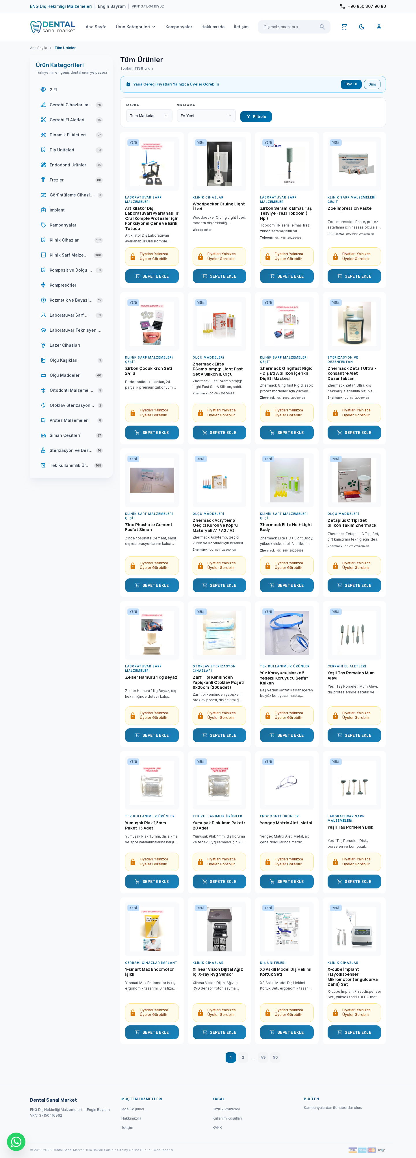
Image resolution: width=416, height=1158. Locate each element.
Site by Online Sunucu (135, 1150)
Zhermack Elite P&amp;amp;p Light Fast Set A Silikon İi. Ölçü (218, 369)
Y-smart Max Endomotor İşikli (149, 972)
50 (275, 1057)
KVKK (217, 1127)
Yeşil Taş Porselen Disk (350, 827)
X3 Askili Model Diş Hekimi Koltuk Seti (285, 972)
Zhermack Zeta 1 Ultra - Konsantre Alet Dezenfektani (352, 373)
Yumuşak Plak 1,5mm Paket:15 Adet (145, 825)
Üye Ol (351, 84)
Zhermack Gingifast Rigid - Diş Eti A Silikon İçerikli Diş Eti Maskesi (286, 373)
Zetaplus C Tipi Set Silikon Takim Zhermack (352, 523)
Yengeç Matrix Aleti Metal (286, 822)
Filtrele (256, 116)
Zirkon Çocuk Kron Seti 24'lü (148, 371)
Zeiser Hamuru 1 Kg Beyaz (151, 677)
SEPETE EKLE (152, 276)
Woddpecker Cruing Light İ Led (219, 206)
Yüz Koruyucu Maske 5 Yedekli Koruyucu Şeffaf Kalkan (284, 678)
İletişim (241, 26)
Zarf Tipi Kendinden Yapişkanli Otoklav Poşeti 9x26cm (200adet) (218, 682)
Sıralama (186, 105)
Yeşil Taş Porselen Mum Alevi (351, 675)
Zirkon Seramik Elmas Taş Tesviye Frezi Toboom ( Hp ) (286, 213)
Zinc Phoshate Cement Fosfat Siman (148, 527)
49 (263, 1057)
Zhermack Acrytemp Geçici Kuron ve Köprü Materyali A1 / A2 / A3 (215, 525)
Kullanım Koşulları (227, 1118)
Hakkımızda (213, 26)
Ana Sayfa (96, 26)
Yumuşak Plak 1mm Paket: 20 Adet (219, 825)
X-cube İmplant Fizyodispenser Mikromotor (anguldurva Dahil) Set (353, 977)
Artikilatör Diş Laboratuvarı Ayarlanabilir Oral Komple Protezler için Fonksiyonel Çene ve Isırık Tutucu (152, 218)
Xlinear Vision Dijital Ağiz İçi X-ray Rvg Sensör (218, 972)
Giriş (372, 84)
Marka (132, 105)
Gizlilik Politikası (226, 1109)
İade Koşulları (132, 1109)
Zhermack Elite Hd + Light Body (286, 527)
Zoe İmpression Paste (350, 208)
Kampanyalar (179, 26)
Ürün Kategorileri (136, 27)
